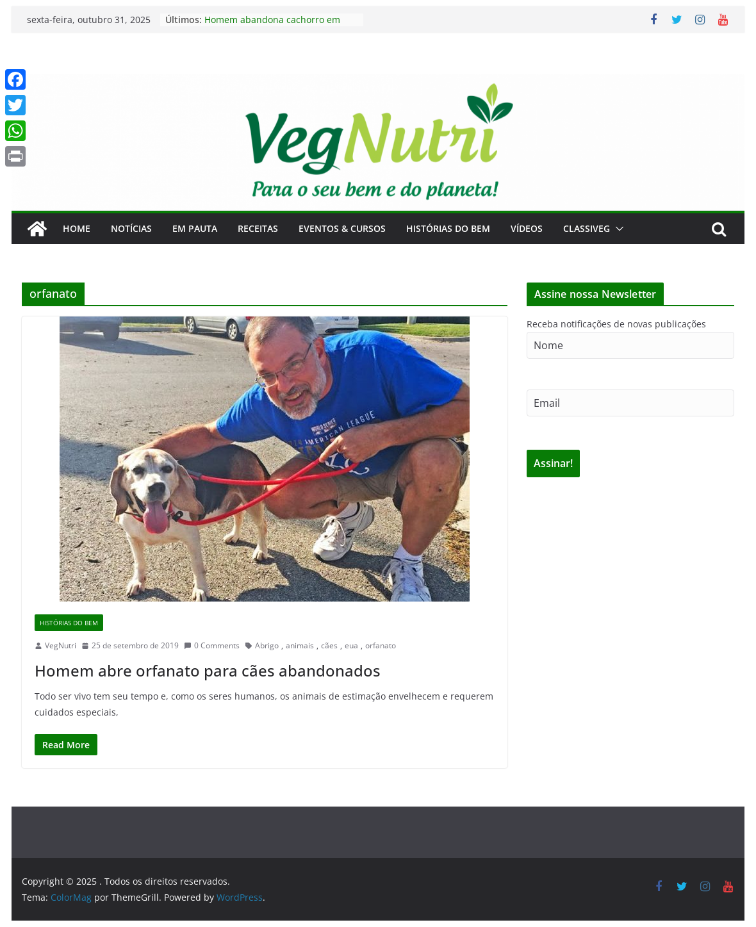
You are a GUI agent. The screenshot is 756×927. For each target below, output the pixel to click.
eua (351, 645)
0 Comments (212, 645)
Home (76, 228)
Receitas (258, 228)
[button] (617, 229)
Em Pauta (194, 228)
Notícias (131, 228)
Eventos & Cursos (342, 228)
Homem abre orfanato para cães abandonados (208, 670)
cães (329, 645)
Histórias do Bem (448, 228)
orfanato (380, 645)
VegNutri (60, 645)
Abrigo (267, 645)
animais (300, 645)
